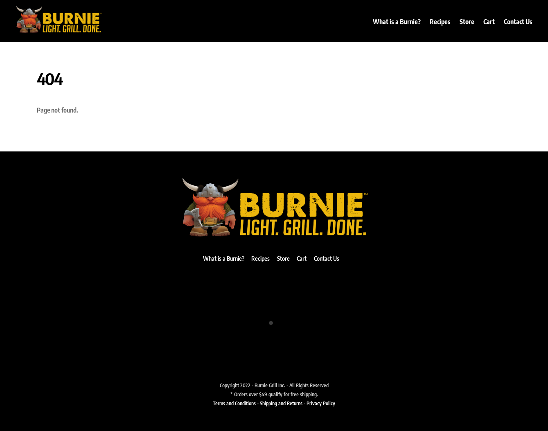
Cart (489, 22)
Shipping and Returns (281, 403)
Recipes (440, 22)
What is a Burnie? (397, 22)
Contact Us (518, 22)
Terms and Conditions (234, 403)
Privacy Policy (321, 403)
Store (467, 22)
